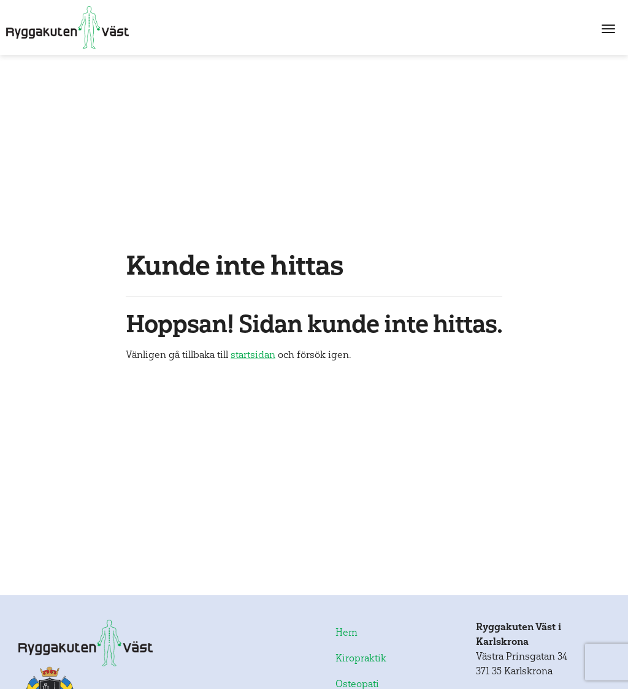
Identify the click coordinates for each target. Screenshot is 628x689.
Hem (346, 632)
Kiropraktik (360, 658)
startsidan (253, 354)
